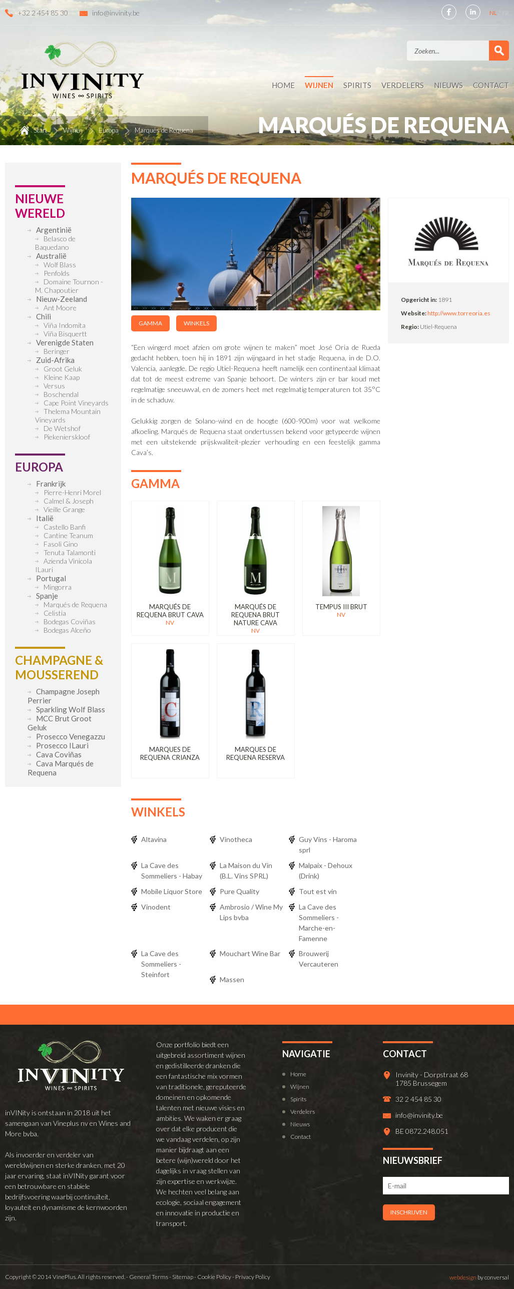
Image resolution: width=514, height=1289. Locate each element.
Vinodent (156, 907)
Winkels (196, 323)
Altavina (154, 839)
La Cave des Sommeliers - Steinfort (161, 964)
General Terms (148, 1276)
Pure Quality (239, 891)
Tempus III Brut (341, 607)
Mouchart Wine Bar (250, 953)
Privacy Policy (252, 1276)
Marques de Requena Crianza (170, 753)
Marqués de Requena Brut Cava (170, 611)
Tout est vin (318, 891)
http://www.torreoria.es (458, 313)
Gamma (150, 323)
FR (505, 13)
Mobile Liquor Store (171, 891)
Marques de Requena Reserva (255, 753)
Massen (232, 979)
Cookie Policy (214, 1276)
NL (493, 13)
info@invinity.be (116, 13)
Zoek (499, 51)
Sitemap (182, 1276)
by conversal (479, 1277)
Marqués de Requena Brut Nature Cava (255, 615)
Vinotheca (236, 839)
